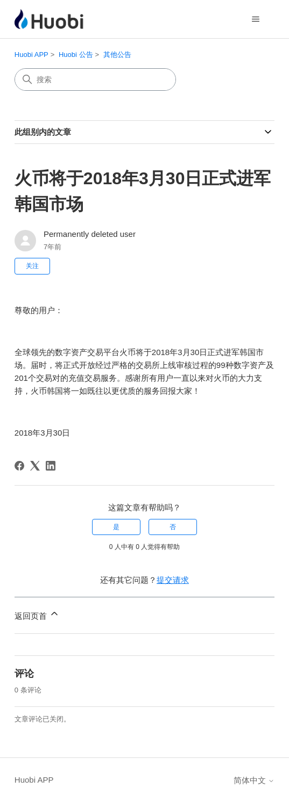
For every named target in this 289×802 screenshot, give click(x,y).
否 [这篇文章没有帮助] (173, 527)
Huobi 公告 (76, 54)
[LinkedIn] (50, 466)
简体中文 (254, 780)
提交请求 (173, 579)
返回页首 (37, 614)
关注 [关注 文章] (32, 266)
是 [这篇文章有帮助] (116, 527)
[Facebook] (19, 466)
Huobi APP (31, 54)
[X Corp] (35, 466)
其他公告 (117, 54)
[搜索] (95, 79)
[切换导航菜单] (255, 19)
